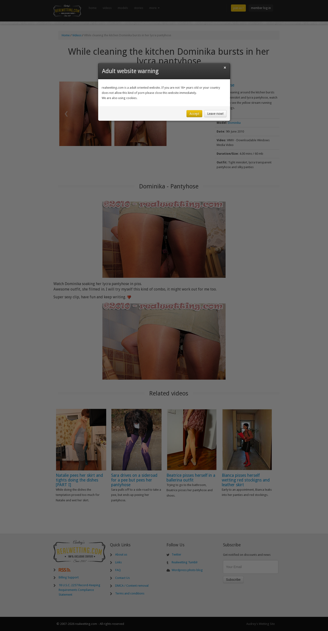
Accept (194, 114)
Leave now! (215, 114)
